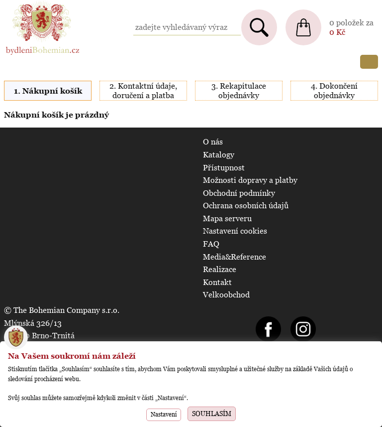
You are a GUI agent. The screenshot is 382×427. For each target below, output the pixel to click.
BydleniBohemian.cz (41, 4)
